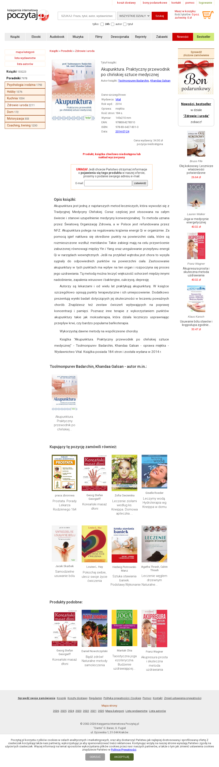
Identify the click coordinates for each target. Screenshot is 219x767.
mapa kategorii (25, 52)
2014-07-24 (122, 131)
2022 (86, 711)
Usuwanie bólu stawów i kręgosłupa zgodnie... (196, 323)
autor (118, 24)
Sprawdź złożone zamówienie (196, 53)
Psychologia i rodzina (21, 85)
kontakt (176, 2)
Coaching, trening (19, 125)
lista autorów (25, 64)
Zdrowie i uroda (17, 105)
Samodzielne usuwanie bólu (64, 574)
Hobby (11, 91)
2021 (93, 711)
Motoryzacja (15, 118)
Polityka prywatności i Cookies (122, 698)
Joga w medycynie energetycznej (196, 220)
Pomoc (147, 698)
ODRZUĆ (95, 756)
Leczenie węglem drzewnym (154, 578)
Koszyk (61, 698)
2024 (71, 711)
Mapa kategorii (114, 711)
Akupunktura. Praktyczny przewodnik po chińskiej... (64, 423)
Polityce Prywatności (123, 749)
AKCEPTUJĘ (121, 756)
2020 (101, 711)
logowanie (205, 2)
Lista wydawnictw (137, 711)
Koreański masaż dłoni (94, 506)
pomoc (189, 2)
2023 (78, 711)
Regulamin (95, 698)
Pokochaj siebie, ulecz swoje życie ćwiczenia (94, 576)
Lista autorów (157, 711)
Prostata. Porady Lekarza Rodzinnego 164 (65, 505)
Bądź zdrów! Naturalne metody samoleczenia (94, 661)
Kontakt (158, 698)
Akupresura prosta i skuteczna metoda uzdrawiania (154, 663)
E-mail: (79, 183)
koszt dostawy (126, 2)
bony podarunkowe (155, 2)
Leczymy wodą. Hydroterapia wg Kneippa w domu (154, 503)
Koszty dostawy (77, 698)
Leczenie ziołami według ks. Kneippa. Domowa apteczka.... (124, 507)
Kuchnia (12, 98)
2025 (64, 711)
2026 (56, 711)
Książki (11, 71)
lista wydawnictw (25, 58)
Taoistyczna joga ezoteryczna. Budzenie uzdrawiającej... (124, 662)
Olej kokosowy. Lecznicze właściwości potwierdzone (196, 169)
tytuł (130, 24)
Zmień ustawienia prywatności (182, 698)
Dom (10, 112)
